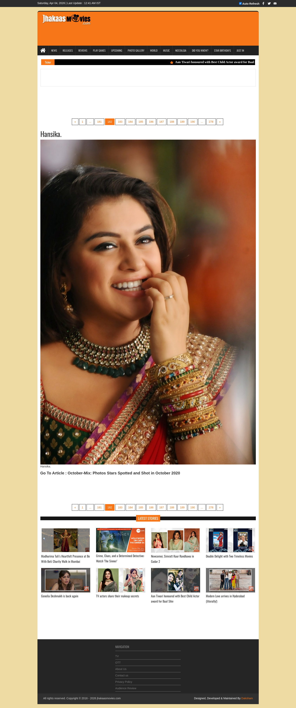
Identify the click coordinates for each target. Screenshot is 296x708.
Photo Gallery (136, 50)
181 (99, 121)
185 (141, 121)
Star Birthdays (222, 50)
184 (130, 121)
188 (172, 121)
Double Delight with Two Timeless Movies (229, 556)
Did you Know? (200, 50)
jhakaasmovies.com (109, 698)
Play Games (99, 50)
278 (211, 121)
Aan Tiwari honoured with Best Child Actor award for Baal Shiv (218, 62)
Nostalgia (180, 50)
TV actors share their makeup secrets (117, 596)
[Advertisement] (167, 23)
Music (166, 50)
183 (120, 121)
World (153, 50)
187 (161, 121)
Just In (240, 50)
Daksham (246, 698)
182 (110, 121)
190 (192, 121)
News (54, 50)
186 (151, 121)
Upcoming (116, 50)
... (90, 121)
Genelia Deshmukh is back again (59, 596)
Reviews (82, 50)
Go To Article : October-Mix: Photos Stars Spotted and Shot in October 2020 (110, 473)
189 (182, 121)
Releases (68, 50)
